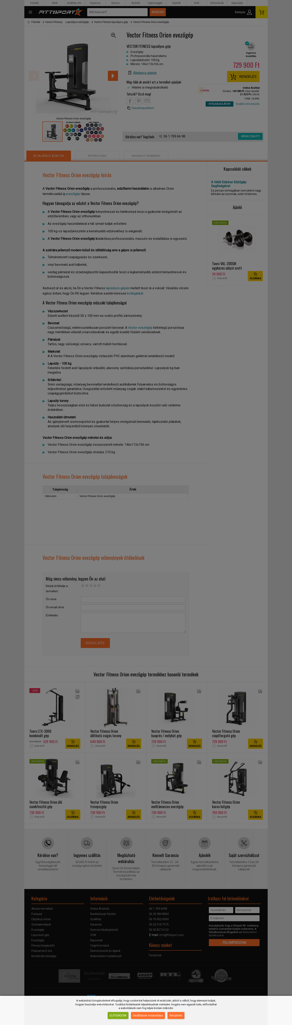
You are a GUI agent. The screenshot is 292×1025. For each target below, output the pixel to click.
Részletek (176, 1015)
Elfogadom (118, 1015)
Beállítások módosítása (148, 1015)
